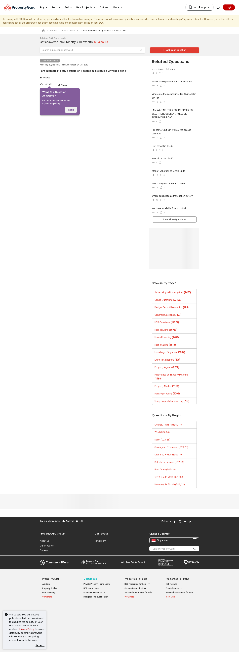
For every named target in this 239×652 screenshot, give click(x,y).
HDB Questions (167, 322)
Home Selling (165, 344)
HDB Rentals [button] (173, 584)
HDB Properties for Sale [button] (137, 584)
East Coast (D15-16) (165, 469)
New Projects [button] (86, 7)
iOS (79, 521)
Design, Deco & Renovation (172, 307)
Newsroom (100, 541)
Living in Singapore (167, 359)
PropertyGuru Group (52, 533)
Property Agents (167, 367)
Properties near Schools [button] (137, 620)
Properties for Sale (135, 579)
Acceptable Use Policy (51, 644)
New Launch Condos (51, 613)
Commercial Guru (54, 562)
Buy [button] (44, 7)
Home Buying (166, 329)
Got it (71, 110)
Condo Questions (50, 60)
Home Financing (167, 337)
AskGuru (46, 584)
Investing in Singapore (170, 352)
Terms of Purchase (117, 644)
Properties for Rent (177, 579)
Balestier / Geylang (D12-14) (169, 462)
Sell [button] (69, 7)
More (118, 7)
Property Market (167, 386)
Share (63, 85)
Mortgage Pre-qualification (95, 597)
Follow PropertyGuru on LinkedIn (190, 522)
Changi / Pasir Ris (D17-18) (169, 424)
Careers (44, 550)
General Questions (168, 315)
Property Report (165, 562)
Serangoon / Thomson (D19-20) (171, 447)
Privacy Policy (26, 629)
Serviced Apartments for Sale (138, 592)
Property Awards (94, 562)
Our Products (47, 545)
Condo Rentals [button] (174, 588)
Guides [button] (104, 7)
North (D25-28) (162, 439)
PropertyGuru (50, 579)
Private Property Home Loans (96, 584)
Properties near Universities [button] (139, 616)
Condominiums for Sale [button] (137, 588)
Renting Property (167, 393)
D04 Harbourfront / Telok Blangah (181, 613)
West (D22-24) (162, 432)
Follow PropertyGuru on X (194, 521)
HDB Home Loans (91, 588)
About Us (44, 541)
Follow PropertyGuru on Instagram (179, 522)
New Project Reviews (52, 621)
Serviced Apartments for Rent (179, 592)
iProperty (191, 562)
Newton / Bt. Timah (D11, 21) (170, 484)
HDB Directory (48, 592)
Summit (133, 562)
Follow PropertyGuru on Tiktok (198, 521)
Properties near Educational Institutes (137, 609)
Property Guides (49, 588)
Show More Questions (174, 219)
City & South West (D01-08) (169, 477)
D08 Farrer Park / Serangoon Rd (180, 625)
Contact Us (101, 533)
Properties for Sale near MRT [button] (98, 616)
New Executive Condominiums (56, 617)
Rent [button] (56, 7)
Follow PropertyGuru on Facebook (174, 522)
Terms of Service (76, 644)
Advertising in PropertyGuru (173, 292)
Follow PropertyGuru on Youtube (184, 522)
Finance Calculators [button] (94, 592)
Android (68, 521)
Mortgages (90, 579)
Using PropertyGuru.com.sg (172, 401)
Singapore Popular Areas (181, 607)
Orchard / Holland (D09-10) (169, 454)
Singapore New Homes (56, 607)
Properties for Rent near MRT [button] (99, 620)
